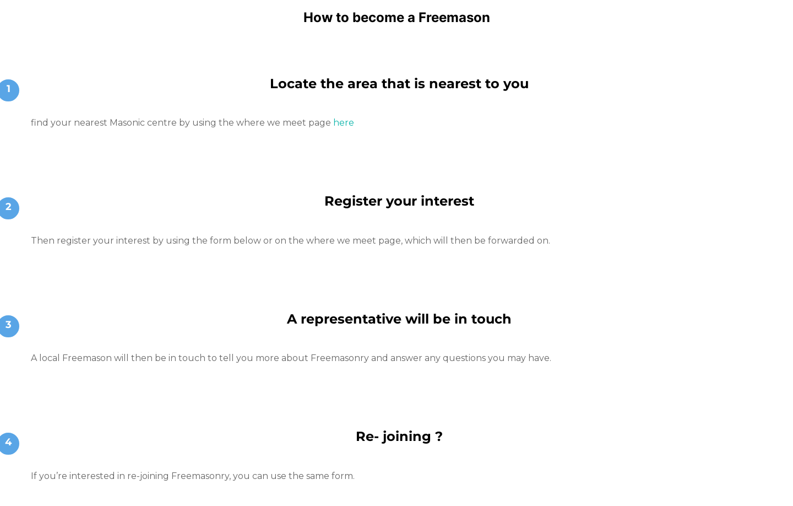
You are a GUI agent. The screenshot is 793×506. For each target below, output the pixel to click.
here (343, 122)
